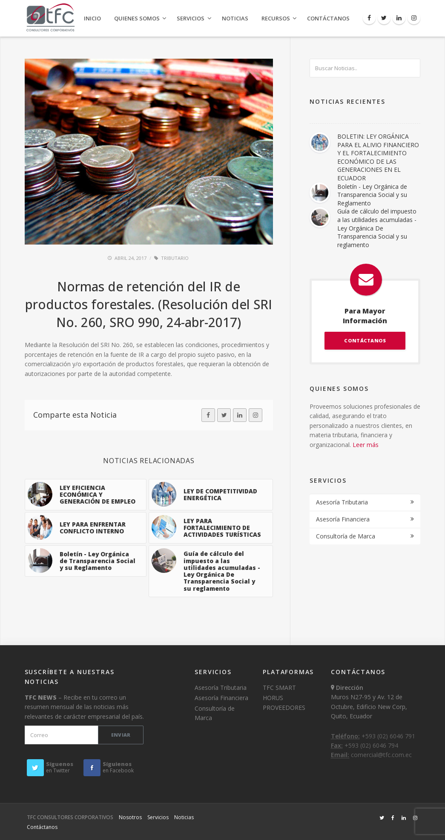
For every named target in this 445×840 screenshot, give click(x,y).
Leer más (366, 445)
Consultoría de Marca (345, 536)
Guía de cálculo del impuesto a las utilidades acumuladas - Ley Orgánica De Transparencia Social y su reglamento (376, 227)
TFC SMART (279, 687)
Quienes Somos (137, 18)
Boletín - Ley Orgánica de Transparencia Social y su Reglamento (372, 194)
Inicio (92, 18)
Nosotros (130, 817)
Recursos (275, 18)
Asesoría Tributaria (342, 502)
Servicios (190, 18)
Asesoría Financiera (343, 519)
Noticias (235, 18)
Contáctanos (328, 18)
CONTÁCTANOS (365, 340)
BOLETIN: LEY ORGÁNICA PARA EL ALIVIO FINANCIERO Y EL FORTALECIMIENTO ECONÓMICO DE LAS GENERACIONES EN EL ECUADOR (378, 157)
